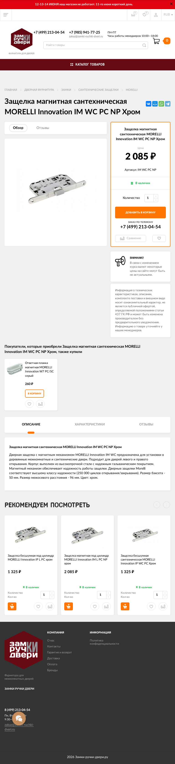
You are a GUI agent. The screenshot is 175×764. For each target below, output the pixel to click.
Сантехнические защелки (98, 89)
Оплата (52, 664)
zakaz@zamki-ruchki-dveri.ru (86, 36)
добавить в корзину (140, 212)
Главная (11, 89)
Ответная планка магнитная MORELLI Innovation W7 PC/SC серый (39, 369)
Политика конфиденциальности (104, 642)
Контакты (53, 646)
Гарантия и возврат (59, 652)
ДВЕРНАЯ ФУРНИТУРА (39, 89)
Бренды (52, 670)
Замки (66, 89)
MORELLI (131, 89)
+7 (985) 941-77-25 (84, 32)
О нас (50, 640)
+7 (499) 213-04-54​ (48, 32)
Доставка (53, 658)
